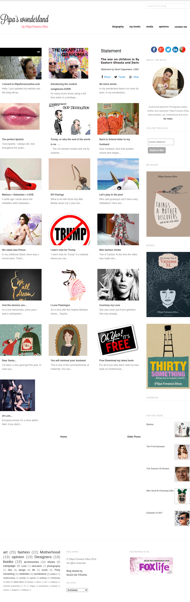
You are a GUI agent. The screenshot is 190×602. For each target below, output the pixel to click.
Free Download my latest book (116, 360)
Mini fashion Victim (110, 250)
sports (33, 578)
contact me (181, 26)
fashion (24, 552)
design (22, 570)
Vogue (32, 586)
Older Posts (134, 436)
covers (6, 590)
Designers (42, 557)
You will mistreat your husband (68, 360)
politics (53, 574)
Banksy (150, 424)
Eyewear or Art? (154, 513)
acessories (43, 586)
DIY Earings (57, 194)
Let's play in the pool (111, 194)
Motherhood (50, 552)
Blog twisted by (74, 571)
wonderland (40, 574)
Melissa (54, 582)
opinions (164, 26)
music (45, 570)
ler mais (168, 118)
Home (63, 436)
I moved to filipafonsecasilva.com (21, 84)
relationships (9, 578)
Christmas (55, 578)
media (149, 26)
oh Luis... (7, 415)
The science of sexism (157, 468)
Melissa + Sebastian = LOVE (18, 194)
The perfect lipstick (13, 139)
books (8, 562)
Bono (38, 582)
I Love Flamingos (60, 305)
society (22, 578)
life (33, 570)
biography (118, 26)
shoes (51, 561)
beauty (54, 586)
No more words (108, 84)
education (37, 566)
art (5, 552)
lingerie (15, 590)
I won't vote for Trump (63, 250)
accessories (31, 561)
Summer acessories (11, 586)
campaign (9, 565)
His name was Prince (14, 250)
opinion (18, 557)
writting (43, 578)
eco (8, 582)
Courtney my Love (109, 305)
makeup (25, 590)
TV (25, 586)
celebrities (24, 574)
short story (19, 582)
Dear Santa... (9, 360)
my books (135, 26)
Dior (10, 570)
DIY (46, 582)
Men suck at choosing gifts (160, 490)
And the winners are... (14, 305)
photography (53, 566)
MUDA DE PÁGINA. (77, 575)
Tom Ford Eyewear (155, 446)
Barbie (30, 582)
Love (24, 566)
